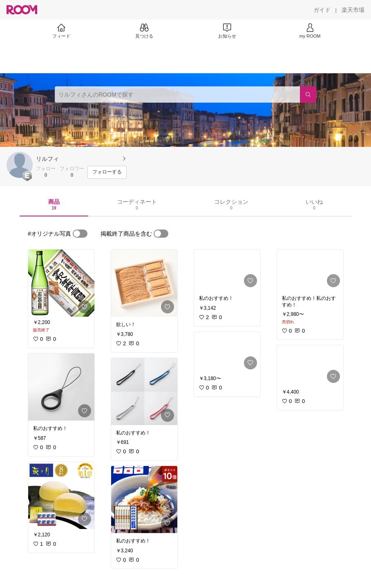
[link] (61, 283)
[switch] (80, 234)
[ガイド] (322, 10)
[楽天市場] (353, 10)
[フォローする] (107, 172)
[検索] (308, 94)
